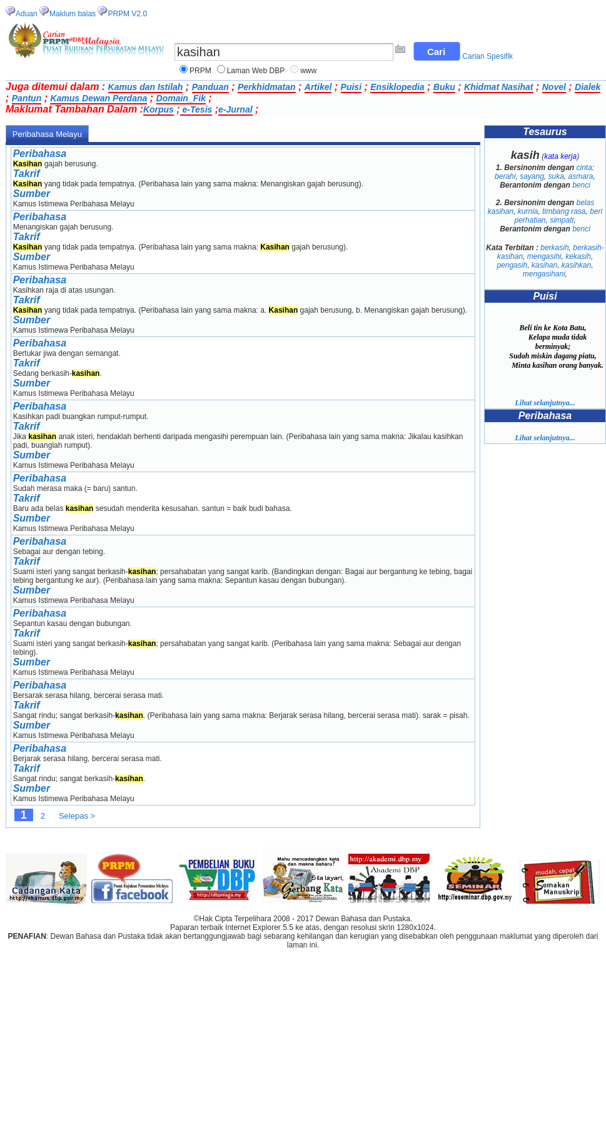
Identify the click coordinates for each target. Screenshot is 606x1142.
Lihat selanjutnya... (545, 402)
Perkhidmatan (267, 87)
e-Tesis (196, 109)
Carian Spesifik (487, 56)
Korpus (158, 109)
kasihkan (576, 265)
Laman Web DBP (256, 70)
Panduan (210, 87)
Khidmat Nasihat (498, 87)
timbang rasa (563, 211)
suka (556, 176)
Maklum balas (72, 13)
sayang (532, 176)
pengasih (512, 265)
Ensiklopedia (397, 87)
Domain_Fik (181, 98)
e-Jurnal (235, 109)
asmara (580, 176)
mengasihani (544, 274)
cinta (584, 167)
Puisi (351, 87)
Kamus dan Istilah (145, 87)
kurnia (528, 211)
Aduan (27, 13)
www (308, 70)
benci (581, 185)
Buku (444, 87)
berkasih (554, 247)
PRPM (200, 70)
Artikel (318, 87)
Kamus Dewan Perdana (98, 98)
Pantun (26, 98)
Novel (554, 87)
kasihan (544, 265)
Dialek (587, 87)
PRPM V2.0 (127, 13)
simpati (561, 220)
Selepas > (77, 816)
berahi (505, 176)
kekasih (578, 256)
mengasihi (544, 256)
